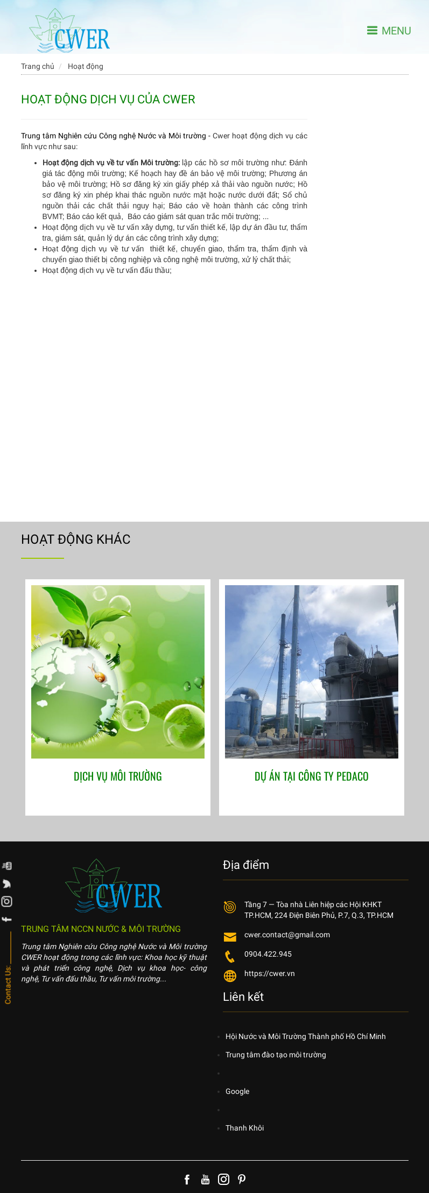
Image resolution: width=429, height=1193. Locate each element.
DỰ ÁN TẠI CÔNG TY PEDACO (312, 776)
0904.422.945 (268, 954)
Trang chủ (37, 66)
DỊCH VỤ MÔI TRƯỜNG (118, 776)
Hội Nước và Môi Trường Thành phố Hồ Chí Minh (306, 1036)
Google (237, 1091)
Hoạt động (85, 66)
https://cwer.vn (269, 973)
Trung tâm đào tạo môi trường (276, 1054)
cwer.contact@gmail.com (287, 934)
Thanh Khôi (245, 1128)
